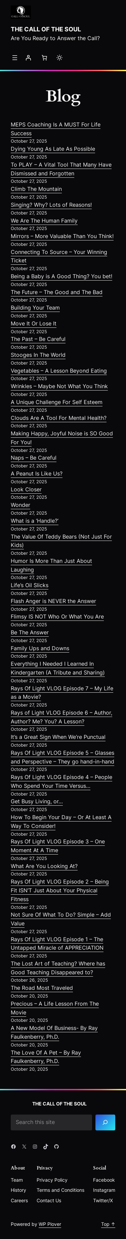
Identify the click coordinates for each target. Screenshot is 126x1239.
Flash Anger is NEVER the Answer (53, 601)
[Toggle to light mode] (59, 57)
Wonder (20, 504)
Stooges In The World (38, 354)
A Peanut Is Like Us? (36, 473)
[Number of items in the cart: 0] (44, 57)
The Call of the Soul (46, 29)
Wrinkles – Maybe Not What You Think (59, 386)
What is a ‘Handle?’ (34, 520)
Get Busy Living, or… (37, 801)
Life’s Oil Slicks (29, 585)
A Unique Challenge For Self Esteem (56, 402)
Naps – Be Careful (33, 457)
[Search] (105, 1122)
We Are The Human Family (44, 220)
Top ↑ (108, 1224)
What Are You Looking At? (44, 866)
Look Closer (26, 489)
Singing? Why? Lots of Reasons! (51, 204)
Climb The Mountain (36, 188)
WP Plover (50, 1224)
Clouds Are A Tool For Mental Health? (59, 417)
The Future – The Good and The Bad (56, 292)
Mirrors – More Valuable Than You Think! (62, 236)
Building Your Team (35, 307)
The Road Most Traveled (42, 987)
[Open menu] (15, 58)
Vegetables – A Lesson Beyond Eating (59, 370)
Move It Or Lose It (33, 323)
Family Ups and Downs (40, 648)
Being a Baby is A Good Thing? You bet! (61, 276)
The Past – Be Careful (38, 339)
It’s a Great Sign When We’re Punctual (58, 736)
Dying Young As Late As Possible (53, 148)
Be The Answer (30, 632)
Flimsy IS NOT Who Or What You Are (57, 616)
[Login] (28, 57)
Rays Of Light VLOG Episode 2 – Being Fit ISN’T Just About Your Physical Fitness (60, 890)
